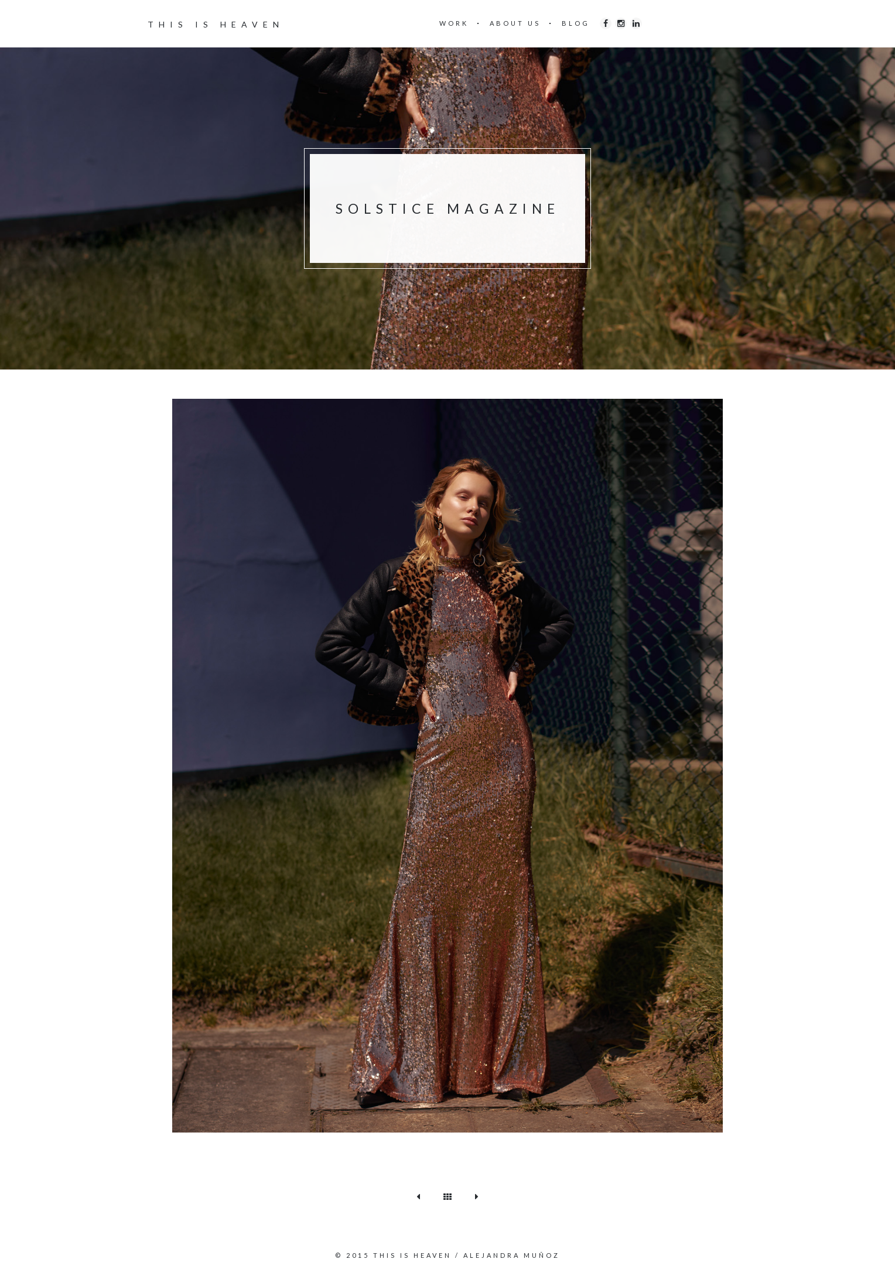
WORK (454, 23)
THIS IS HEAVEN (216, 24)
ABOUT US (515, 23)
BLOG (576, 23)
